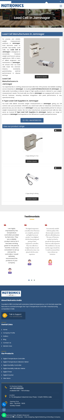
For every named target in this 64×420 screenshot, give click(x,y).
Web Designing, (29, 417)
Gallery (5, 336)
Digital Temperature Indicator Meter (16, 362)
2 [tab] (31, 280)
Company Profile (9, 333)
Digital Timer (7, 372)
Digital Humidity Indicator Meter (14, 368)
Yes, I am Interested (32, 120)
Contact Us (7, 343)
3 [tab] (34, 280)
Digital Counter (8, 375)
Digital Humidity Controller (12, 365)
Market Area (7, 346)
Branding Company (54, 417)
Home (5, 330)
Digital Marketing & (41, 417)
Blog (4, 339)
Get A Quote (42, 77)
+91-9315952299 (15, 316)
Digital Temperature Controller (14, 359)
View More (6, 378)
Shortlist (58, 130)
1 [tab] (29, 280)
